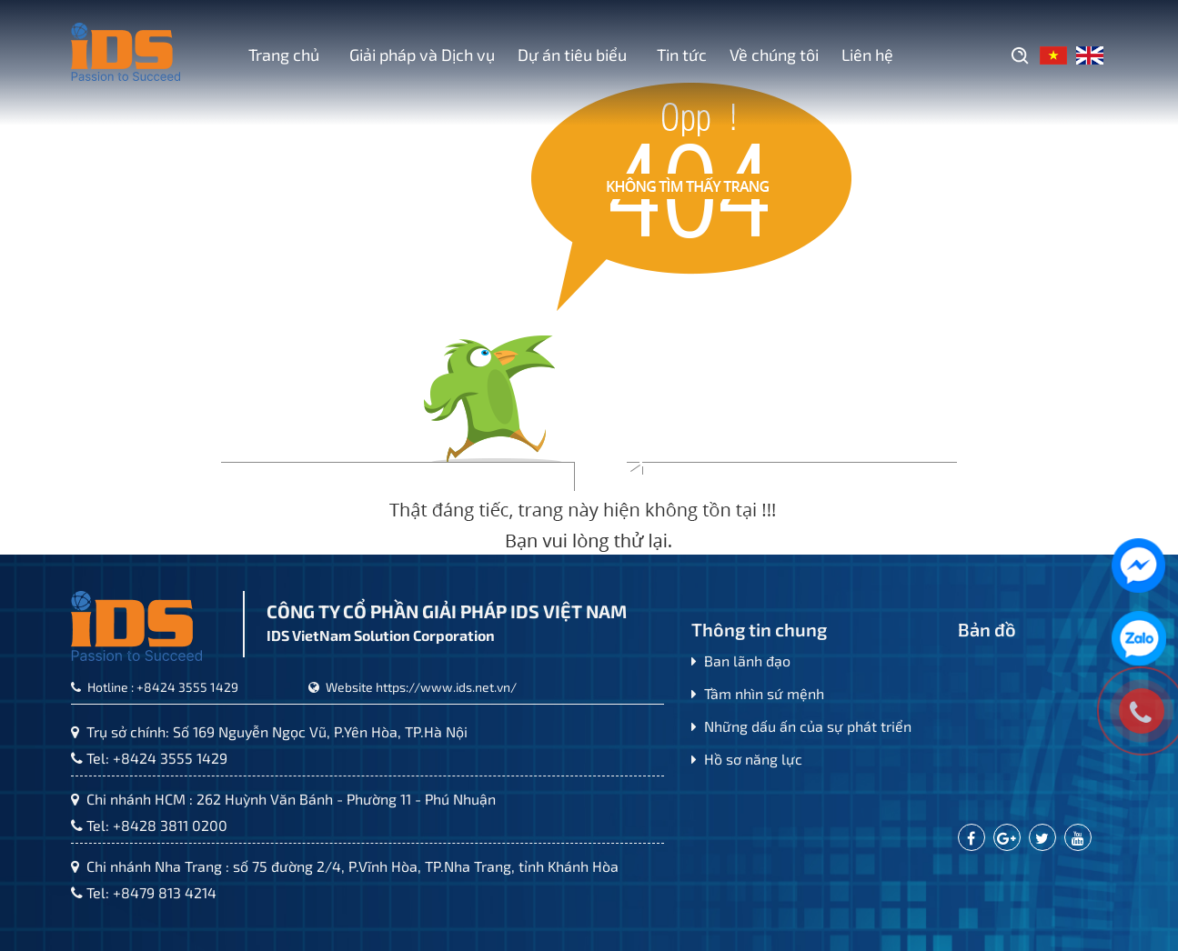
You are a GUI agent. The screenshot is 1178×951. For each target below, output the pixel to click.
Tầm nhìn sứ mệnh (757, 693)
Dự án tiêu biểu (572, 55)
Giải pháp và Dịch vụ (418, 55)
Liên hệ (867, 55)
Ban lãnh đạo (740, 660)
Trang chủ (283, 55)
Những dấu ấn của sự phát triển (801, 726)
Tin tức (678, 55)
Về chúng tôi (774, 55)
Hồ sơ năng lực (746, 758)
